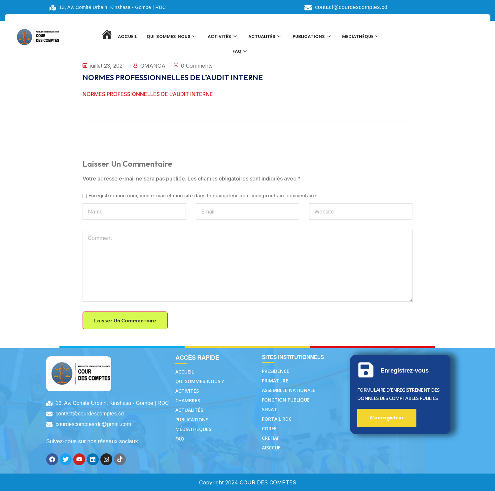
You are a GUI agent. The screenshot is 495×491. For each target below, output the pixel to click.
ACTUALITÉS (265, 37)
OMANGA (152, 65)
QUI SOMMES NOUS (172, 37)
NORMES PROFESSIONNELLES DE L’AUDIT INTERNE (148, 94)
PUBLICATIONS (312, 37)
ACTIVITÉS (223, 37)
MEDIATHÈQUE (361, 37)
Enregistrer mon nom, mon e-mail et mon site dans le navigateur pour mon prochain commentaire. (202, 195)
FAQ (240, 53)
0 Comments (197, 65)
